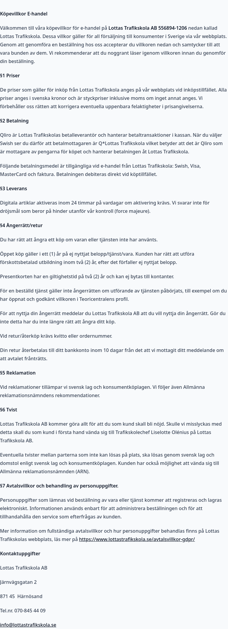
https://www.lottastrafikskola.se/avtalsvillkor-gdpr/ (137, 539)
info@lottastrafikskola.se (28, 625)
